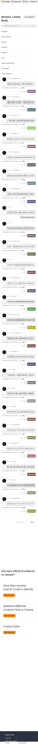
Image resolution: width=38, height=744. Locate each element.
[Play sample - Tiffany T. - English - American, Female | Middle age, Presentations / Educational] (4, 157)
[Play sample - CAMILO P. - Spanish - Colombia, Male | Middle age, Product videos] (4, 356)
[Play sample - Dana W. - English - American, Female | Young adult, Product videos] (4, 265)
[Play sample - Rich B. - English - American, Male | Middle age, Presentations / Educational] (4, 120)
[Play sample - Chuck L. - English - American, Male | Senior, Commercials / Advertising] (4, 467)
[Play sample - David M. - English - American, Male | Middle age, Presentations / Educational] (4, 246)
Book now (31, 91)
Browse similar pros (28, 217)
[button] (21, 84)
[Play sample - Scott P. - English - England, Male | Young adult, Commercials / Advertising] (4, 411)
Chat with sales (9, 632)
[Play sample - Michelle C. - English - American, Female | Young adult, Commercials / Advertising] (4, 228)
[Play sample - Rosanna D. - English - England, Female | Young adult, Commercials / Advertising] (4, 503)
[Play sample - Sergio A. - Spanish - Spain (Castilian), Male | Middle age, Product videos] (4, 393)
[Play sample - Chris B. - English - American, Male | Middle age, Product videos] (4, 448)
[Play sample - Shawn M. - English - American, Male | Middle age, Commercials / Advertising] (4, 212)
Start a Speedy (9, 595)
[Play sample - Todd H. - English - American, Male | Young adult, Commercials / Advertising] (4, 320)
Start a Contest (9, 616)
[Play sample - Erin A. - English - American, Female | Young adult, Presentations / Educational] (4, 301)
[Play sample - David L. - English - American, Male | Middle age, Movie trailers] (4, 102)
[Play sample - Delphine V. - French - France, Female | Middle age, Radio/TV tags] (4, 485)
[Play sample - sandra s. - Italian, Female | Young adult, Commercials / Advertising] (4, 375)
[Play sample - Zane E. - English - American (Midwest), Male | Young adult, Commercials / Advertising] (4, 338)
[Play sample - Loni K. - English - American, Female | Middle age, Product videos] (4, 84)
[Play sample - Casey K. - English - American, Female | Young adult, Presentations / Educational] (4, 139)
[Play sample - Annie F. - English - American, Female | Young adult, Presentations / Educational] (4, 283)
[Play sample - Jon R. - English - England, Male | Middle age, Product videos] (4, 430)
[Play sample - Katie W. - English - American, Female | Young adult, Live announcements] (4, 175)
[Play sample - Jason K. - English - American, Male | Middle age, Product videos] (4, 194)
